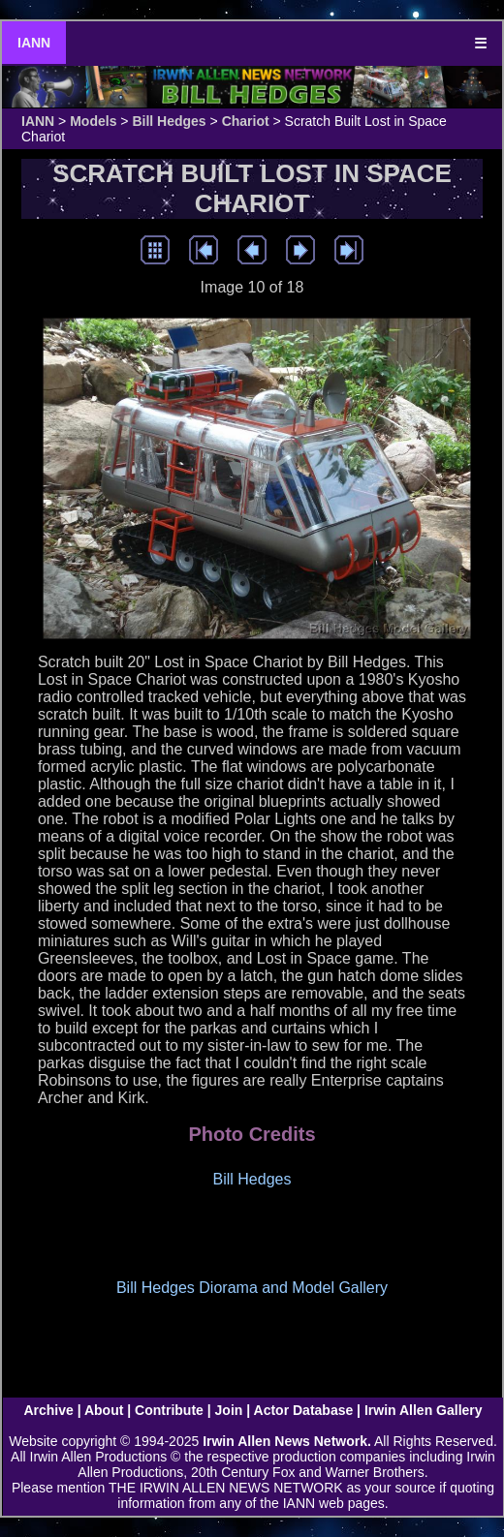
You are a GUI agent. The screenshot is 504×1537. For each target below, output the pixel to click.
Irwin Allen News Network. (287, 1441)
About (103, 1410)
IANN (33, 42)
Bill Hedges (168, 121)
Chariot (245, 121)
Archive (48, 1410)
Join (229, 1410)
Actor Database (304, 1410)
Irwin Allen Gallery (423, 1410)
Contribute (169, 1410)
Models (93, 121)
